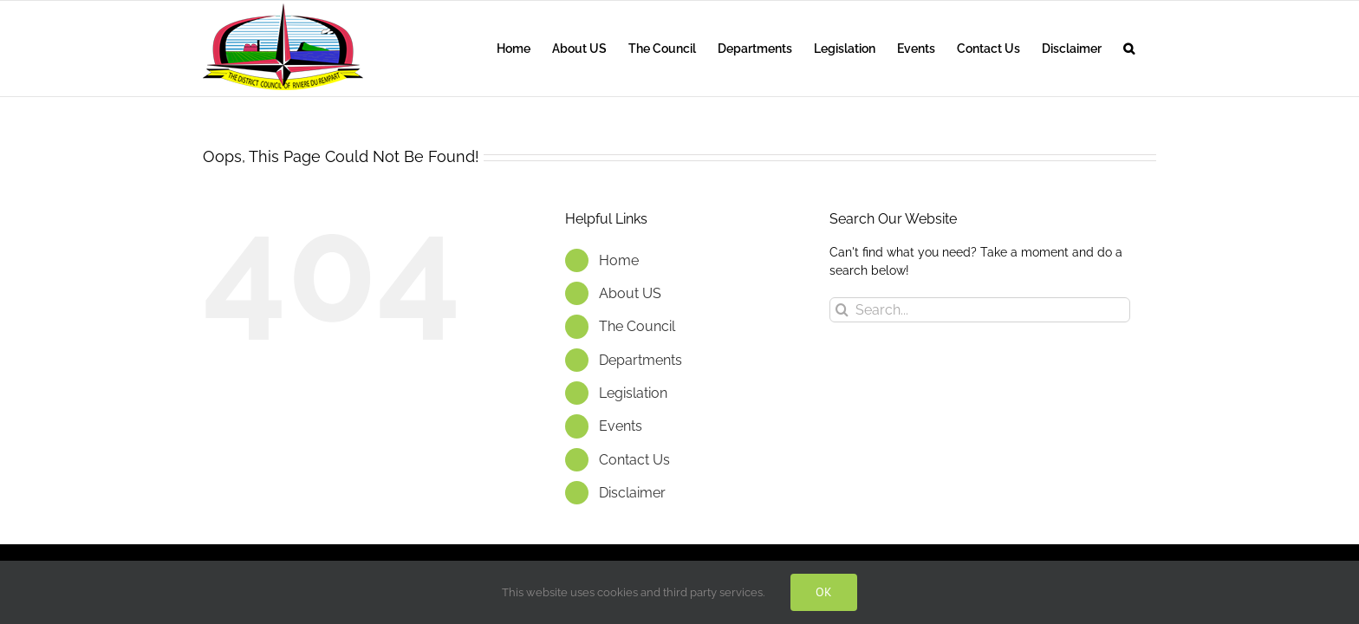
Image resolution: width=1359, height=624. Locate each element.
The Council (637, 326)
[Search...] (979, 309)
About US (630, 293)
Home (619, 260)
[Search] (842, 309)
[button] (1150, 48)
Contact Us (634, 460)
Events (620, 426)
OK (824, 592)
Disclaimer (632, 492)
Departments (640, 360)
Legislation (633, 393)
